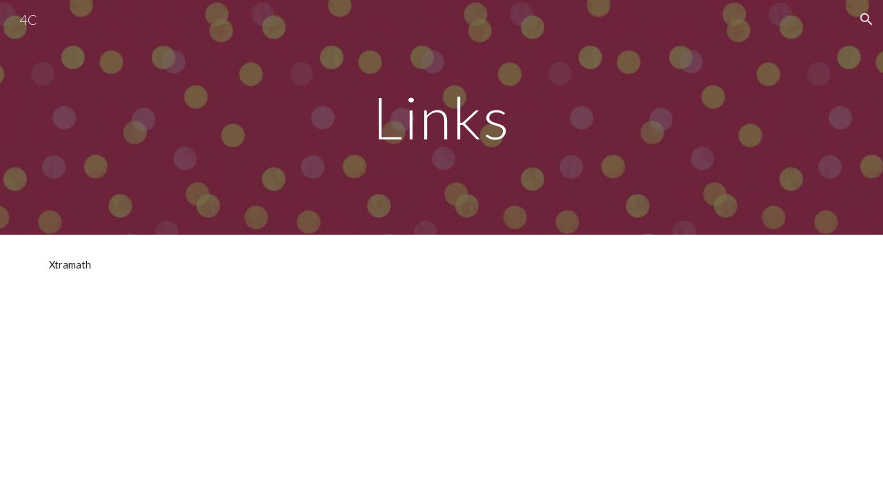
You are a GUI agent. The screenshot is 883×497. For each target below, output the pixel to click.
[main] (441, 117)
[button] (866, 19)
